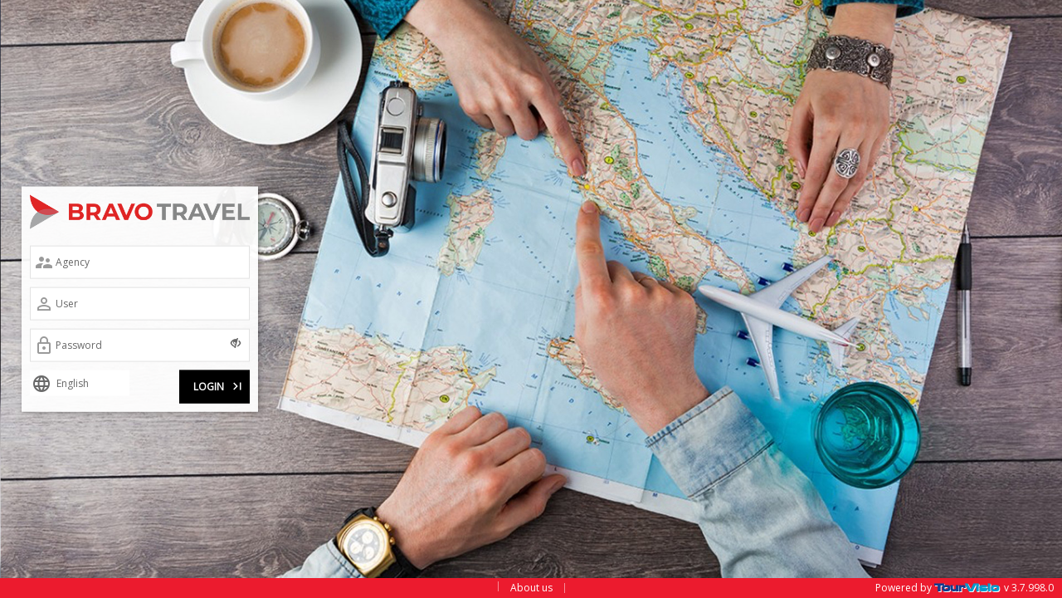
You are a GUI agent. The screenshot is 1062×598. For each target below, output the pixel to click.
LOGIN (219, 384)
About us (531, 588)
